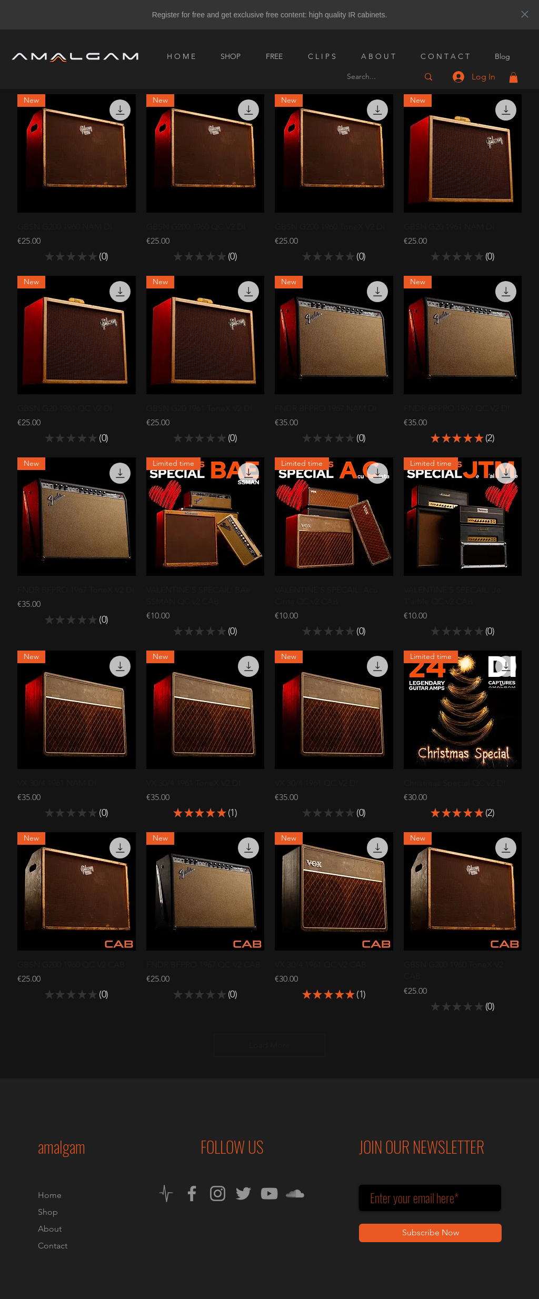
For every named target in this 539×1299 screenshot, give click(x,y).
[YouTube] (269, 1193)
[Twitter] (243, 1193)
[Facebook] (192, 1193)
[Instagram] (217, 1193)
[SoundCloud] (295, 1193)
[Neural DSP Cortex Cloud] (166, 1193)
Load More (269, 1045)
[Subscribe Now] (430, 1233)
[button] (513, 77)
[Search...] (375, 76)
